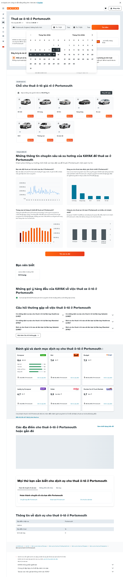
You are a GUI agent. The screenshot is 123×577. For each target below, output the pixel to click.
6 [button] (44, 50)
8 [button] (53, 50)
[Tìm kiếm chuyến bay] (3, 14)
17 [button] (30, 59)
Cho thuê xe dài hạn (86, 499)
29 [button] (54, 64)
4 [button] (35, 50)
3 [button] (30, 50)
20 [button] (44, 59)
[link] (64, 254)
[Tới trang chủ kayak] (13, 8)
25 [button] (35, 64)
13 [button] (44, 54)
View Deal (30, 116)
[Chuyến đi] (3, 41)
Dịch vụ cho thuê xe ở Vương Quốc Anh (59, 546)
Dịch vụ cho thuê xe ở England (79, 546)
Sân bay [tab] (58, 488)
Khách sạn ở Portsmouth (57, 499)
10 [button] (31, 54)
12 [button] (40, 54)
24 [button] (31, 64)
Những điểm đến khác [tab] (46, 488)
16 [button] (58, 54)
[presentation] (102, 349)
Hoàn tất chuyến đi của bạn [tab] (27, 488)
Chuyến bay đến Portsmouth (28, 499)
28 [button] (49, 64)
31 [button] (30, 68)
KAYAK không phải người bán (66, 565)
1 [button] (53, 45)
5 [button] (39, 50)
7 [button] (64, 50)
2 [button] (58, 45)
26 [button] (40, 64)
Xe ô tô (27, 546)
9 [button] (58, 50)
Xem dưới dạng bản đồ (105, 426)
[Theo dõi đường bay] (3, 32)
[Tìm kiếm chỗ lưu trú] (3, 18)
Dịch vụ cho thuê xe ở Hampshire (98, 546)
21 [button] (49, 59)
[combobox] (17, 23)
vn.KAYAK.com (19, 546)
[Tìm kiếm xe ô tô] (3, 22)
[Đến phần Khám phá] (3, 28)
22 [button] (54, 59)
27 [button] (44, 64)
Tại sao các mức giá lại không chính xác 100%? (66, 571)
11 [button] (35, 54)
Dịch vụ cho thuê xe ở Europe (39, 546)
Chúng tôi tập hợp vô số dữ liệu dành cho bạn (66, 568)
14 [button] (49, 54)
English (40, 3)
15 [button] (53, 54)
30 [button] (58, 64)
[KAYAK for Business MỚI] (3, 36)
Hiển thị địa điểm (41, 377)
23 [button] (58, 59)
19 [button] (40, 59)
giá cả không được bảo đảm (51, 559)
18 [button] (35, 59)
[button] (120, 2)
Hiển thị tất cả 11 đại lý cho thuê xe (27, 417)
